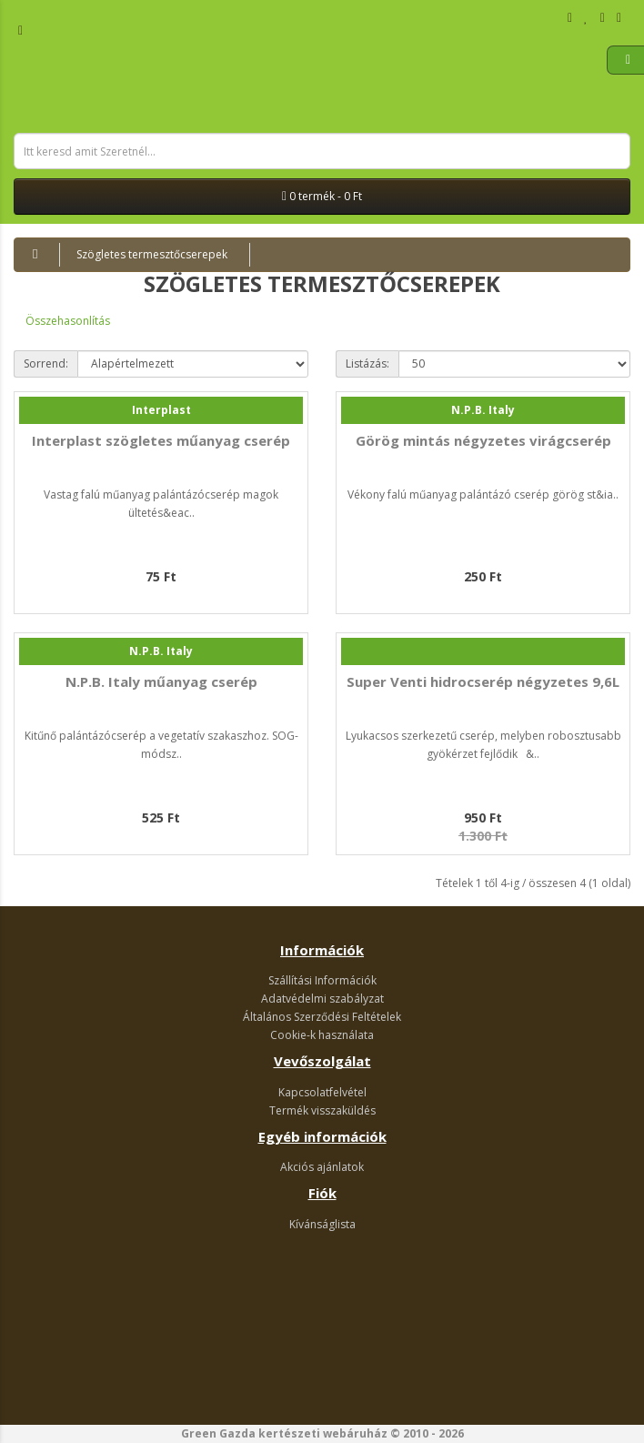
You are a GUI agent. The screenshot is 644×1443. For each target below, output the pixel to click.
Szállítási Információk (322, 980)
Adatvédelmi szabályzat (322, 998)
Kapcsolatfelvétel (322, 1092)
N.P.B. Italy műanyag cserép (161, 681)
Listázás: (367, 363)
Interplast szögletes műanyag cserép (161, 440)
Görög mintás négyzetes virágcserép (483, 440)
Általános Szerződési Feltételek (322, 1016)
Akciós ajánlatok (322, 1167)
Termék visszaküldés (322, 1110)
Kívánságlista (322, 1224)
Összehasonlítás (67, 320)
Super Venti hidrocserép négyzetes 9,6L (483, 681)
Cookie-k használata (322, 1035)
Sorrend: (46, 363)
